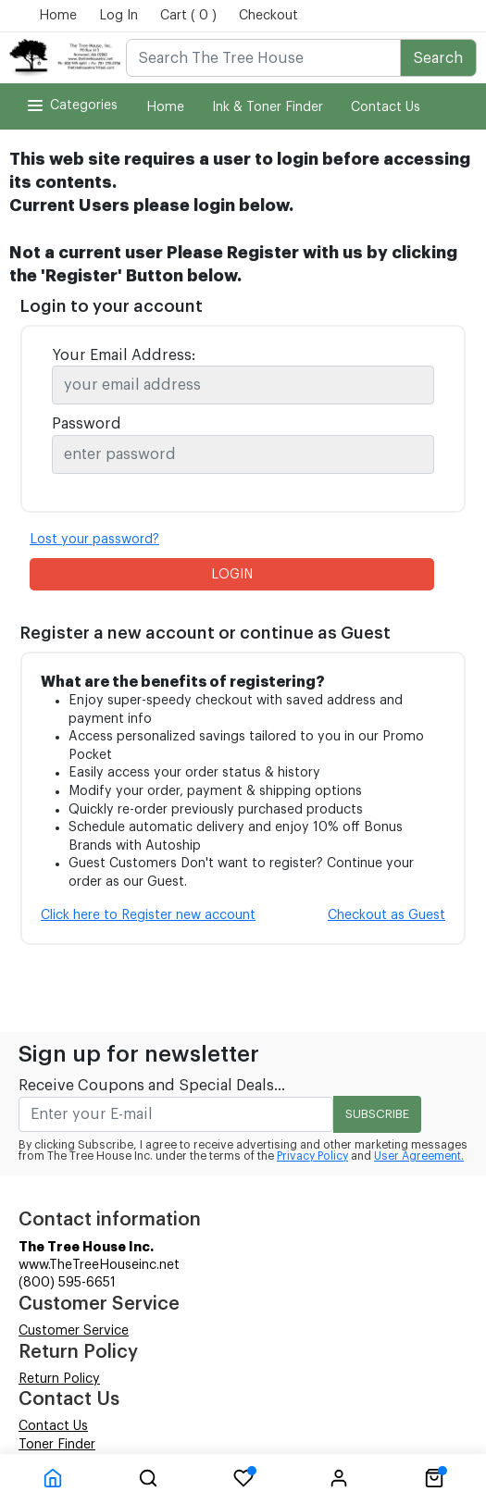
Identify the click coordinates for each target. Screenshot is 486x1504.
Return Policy (59, 1379)
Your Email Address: (123, 355)
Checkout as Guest (386, 915)
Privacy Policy (312, 1156)
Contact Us (385, 107)
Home (58, 15)
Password (86, 423)
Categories (71, 105)
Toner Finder (57, 1444)
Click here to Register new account (148, 915)
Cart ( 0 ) (188, 15)
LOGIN (232, 574)
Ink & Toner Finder (267, 107)
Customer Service (74, 1330)
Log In (118, 15)
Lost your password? (94, 539)
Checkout (268, 15)
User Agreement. (419, 1156)
